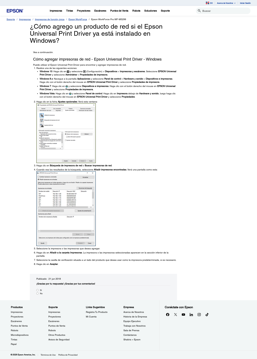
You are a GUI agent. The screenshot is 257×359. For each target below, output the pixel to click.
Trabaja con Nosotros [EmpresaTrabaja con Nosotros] (134, 325)
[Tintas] (69, 11)
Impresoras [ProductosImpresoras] (17, 312)
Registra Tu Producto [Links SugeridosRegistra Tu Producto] (97, 312)
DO (209, 3)
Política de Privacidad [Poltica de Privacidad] (68, 355)
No (41, 293)
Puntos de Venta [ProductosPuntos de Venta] (19, 325)
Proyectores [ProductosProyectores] (17, 316)
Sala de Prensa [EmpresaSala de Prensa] (131, 330)
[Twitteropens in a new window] (175, 314)
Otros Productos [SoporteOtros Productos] (56, 335)
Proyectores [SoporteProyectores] (54, 316)
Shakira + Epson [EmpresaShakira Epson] (131, 339)
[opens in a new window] (207, 314)
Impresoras (25, 19)
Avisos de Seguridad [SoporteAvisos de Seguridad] (58, 339)
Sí (41, 290)
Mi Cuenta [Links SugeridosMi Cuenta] (91, 316)
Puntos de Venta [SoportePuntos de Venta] (56, 325)
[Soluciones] (150, 11)
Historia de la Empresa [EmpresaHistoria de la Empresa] (135, 316)
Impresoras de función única (49, 19)
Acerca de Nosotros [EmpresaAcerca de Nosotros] (133, 312)
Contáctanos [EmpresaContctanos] (130, 335)
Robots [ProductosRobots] (14, 330)
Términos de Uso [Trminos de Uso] (48, 355)
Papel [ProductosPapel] (14, 344)
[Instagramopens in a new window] (199, 314)
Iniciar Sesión (245, 3)
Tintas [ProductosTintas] (14, 339)
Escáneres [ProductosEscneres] (16, 321)
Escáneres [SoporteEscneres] (53, 321)
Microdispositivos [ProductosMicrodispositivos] (20, 335)
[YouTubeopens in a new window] (183, 314)
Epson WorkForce (78, 19)
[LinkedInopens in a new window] (191, 314)
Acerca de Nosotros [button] (226, 3)
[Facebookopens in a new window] (168, 314)
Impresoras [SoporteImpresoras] (54, 312)
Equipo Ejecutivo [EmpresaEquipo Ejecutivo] (132, 321)
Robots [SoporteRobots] (52, 330)
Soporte (11, 19)
